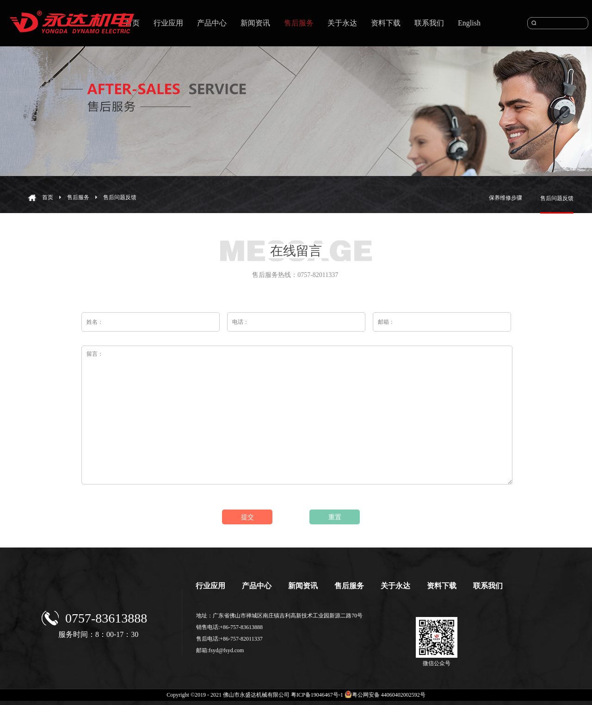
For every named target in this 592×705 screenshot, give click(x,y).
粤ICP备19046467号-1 (317, 695)
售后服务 (78, 197)
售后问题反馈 (119, 197)
